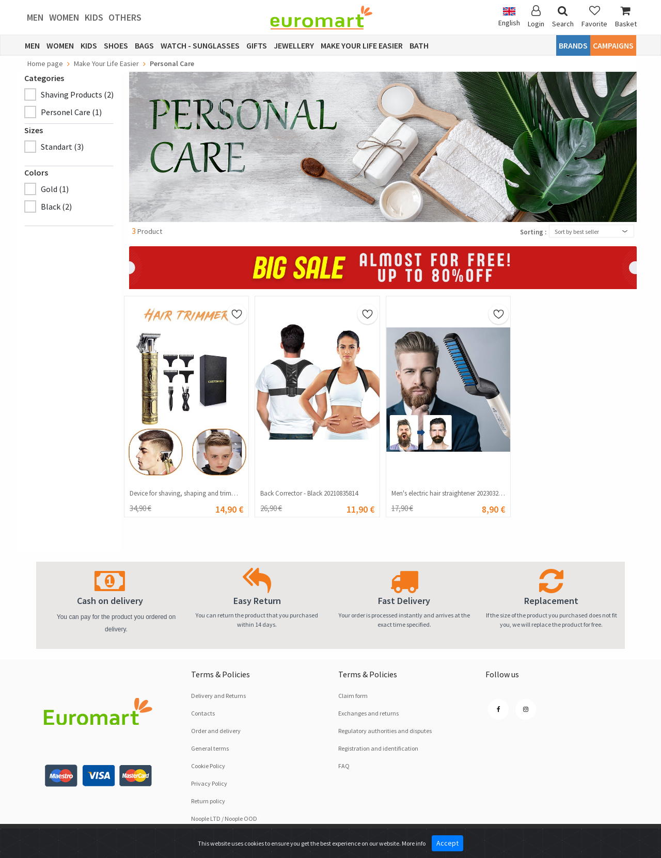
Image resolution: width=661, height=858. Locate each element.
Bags (144, 45)
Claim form (353, 696)
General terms (210, 748)
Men (35, 17)
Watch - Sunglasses (200, 45)
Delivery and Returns (218, 696)
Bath (419, 45)
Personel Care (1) (71, 112)
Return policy (208, 801)
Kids (94, 17)
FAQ (344, 766)
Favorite (594, 16)
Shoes (116, 45)
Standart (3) (62, 146)
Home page (45, 63)
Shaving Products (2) (77, 94)
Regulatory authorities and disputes (385, 731)
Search (563, 16)
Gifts (256, 45)
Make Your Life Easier (362, 45)
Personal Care (172, 63)
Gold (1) (55, 189)
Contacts (203, 713)
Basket (626, 16)
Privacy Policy (209, 783)
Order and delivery (216, 731)
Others (124, 17)
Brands (573, 45)
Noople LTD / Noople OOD (224, 818)
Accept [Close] (447, 843)
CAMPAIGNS (613, 45)
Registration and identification (378, 748)
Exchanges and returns (368, 713)
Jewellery (294, 45)
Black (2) (56, 206)
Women (64, 17)
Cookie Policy (208, 766)
